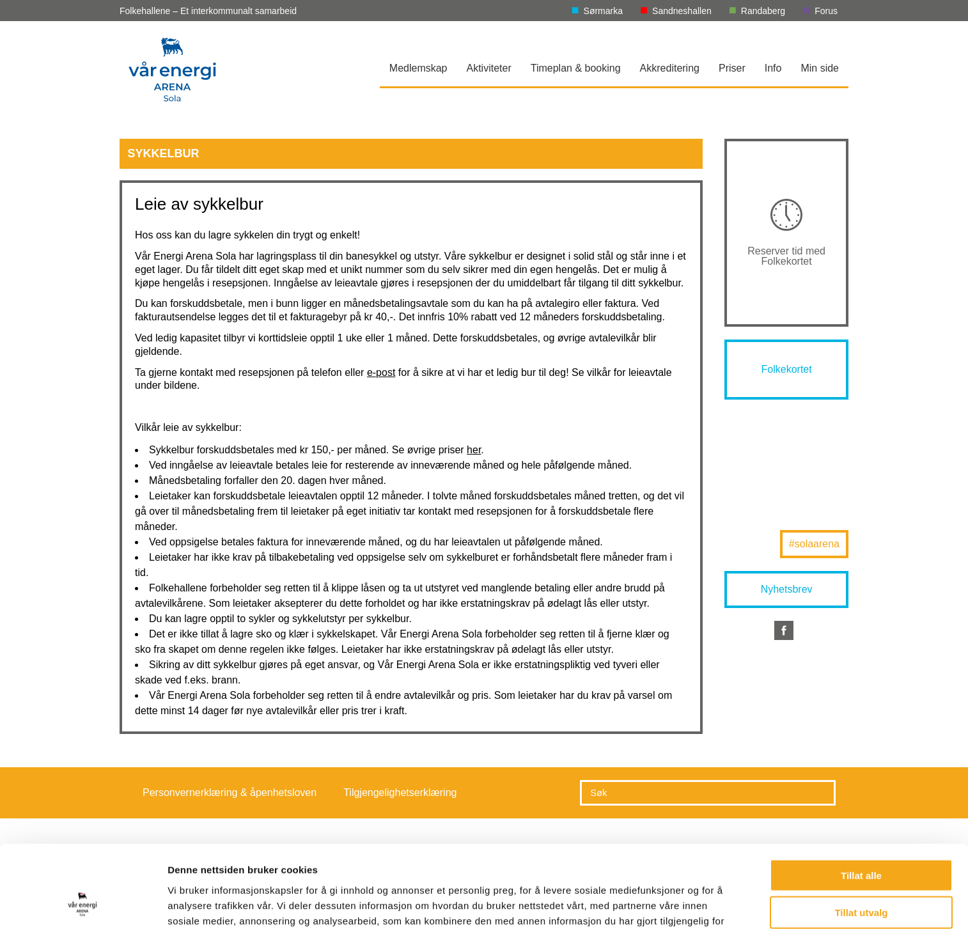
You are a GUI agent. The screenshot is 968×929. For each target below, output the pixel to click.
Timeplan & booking (576, 68)
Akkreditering (669, 68)
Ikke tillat (861, 876)
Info (773, 68)
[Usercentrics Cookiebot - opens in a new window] (83, 904)
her (474, 449)
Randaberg (763, 11)
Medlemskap (418, 68)
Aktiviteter (489, 68)
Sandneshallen (682, 11)
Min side (819, 68)
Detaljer (681, 903)
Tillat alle (861, 801)
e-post (381, 372)
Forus (826, 11)
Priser (732, 68)
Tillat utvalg (860, 839)
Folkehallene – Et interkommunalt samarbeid (208, 11)
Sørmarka (603, 11)
